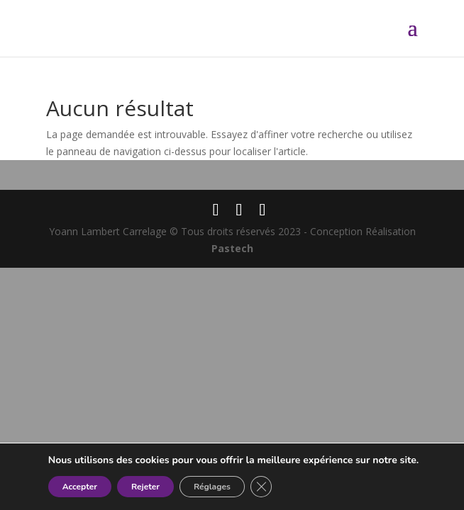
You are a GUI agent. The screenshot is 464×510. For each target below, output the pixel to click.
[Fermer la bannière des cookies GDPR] (261, 486)
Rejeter (145, 486)
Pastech (232, 248)
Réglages (212, 486)
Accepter (79, 486)
